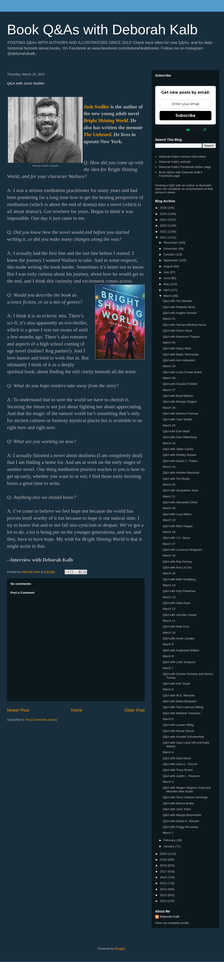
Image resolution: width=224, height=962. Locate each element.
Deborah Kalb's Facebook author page (185, 167)
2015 (164, 883)
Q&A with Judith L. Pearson (181, 776)
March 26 (169, 407)
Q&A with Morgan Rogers (180, 401)
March (168, 296)
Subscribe (185, 115)
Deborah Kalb (170, 916)
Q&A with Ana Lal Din (177, 567)
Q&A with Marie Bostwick (179, 701)
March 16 (169, 555)
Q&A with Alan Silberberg (179, 437)
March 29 (169, 366)
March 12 (169, 609)
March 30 (169, 342)
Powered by (185, 129)
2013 (164, 895)
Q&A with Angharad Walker (181, 650)
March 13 (169, 597)
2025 (164, 214)
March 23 (169, 467)
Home (77, 710)
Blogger (120, 948)
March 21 (169, 496)
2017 (164, 871)
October (169, 254)
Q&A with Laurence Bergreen (182, 549)
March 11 (169, 620)
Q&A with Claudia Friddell (180, 384)
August (169, 266)
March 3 (168, 782)
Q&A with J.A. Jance (176, 538)
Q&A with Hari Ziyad (176, 683)
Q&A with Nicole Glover (178, 731)
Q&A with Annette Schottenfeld (183, 736)
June (167, 278)
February (170, 840)
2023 (164, 225)
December (171, 242)
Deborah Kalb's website (175, 161)
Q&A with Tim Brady (176, 478)
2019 (164, 859)
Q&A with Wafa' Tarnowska (181, 354)
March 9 (168, 644)
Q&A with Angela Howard (179, 313)
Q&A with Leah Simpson (179, 662)
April (167, 290)
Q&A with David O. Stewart (181, 821)
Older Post (135, 710)
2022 (164, 231)
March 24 (169, 443)
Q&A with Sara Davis (177, 758)
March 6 (168, 689)
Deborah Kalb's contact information (182, 156)
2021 (164, 237)
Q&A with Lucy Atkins (177, 514)
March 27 (169, 390)
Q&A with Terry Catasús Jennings (185, 797)
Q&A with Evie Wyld (176, 431)
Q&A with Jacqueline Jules (180, 490)
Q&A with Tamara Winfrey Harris (184, 325)
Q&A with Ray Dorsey (177, 561)
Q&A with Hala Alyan (176, 603)
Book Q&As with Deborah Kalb (102, 29)
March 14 (169, 585)
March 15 (169, 573)
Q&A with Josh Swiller (177, 419)
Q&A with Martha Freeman (180, 413)
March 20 (169, 508)
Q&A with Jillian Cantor (178, 449)
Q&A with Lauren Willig (178, 725)
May (167, 284)
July (167, 272)
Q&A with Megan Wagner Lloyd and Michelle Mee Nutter (186, 789)
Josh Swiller (96, 107)
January (169, 846)
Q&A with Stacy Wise (177, 348)
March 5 (168, 719)
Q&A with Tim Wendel (177, 301)
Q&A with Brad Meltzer (178, 396)
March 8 (168, 656)
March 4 (168, 752)
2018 (164, 865)
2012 (164, 901)
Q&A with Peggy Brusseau (180, 827)
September (171, 260)
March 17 (169, 544)
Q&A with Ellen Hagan (177, 526)
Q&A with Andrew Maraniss (181, 472)
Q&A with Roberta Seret (179, 307)
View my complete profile (172, 923)
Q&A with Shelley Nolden (179, 455)
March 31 (169, 318)
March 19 (169, 520)
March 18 (169, 532)
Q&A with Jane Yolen (177, 809)
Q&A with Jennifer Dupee (179, 615)
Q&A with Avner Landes (178, 638)
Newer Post (18, 710)
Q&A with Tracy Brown (178, 770)
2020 (164, 854)
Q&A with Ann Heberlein (179, 360)
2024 (164, 219)
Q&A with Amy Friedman (179, 591)
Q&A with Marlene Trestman (181, 713)
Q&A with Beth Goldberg (179, 579)
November (171, 248)
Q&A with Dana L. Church (180, 764)
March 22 (169, 484)
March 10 (169, 632)
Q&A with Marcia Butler (178, 803)
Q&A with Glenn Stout (177, 330)
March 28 (169, 378)
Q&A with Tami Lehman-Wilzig (183, 707)
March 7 (168, 668)
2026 (164, 207)
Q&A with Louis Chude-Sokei (182, 372)
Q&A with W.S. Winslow (179, 695)
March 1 (168, 832)
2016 (164, 877)
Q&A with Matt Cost (176, 626)
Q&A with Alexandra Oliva (180, 502)
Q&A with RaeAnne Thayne (181, 336)
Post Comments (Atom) (41, 719)
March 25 (169, 425)
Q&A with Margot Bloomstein (182, 815)
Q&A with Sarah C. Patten (180, 461)
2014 (164, 889)
